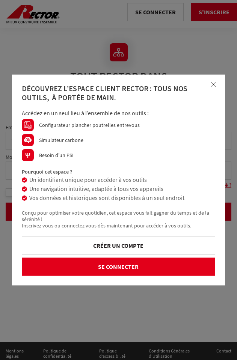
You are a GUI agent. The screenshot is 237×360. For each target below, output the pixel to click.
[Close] (213, 84)
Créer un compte (118, 245)
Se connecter (118, 266)
